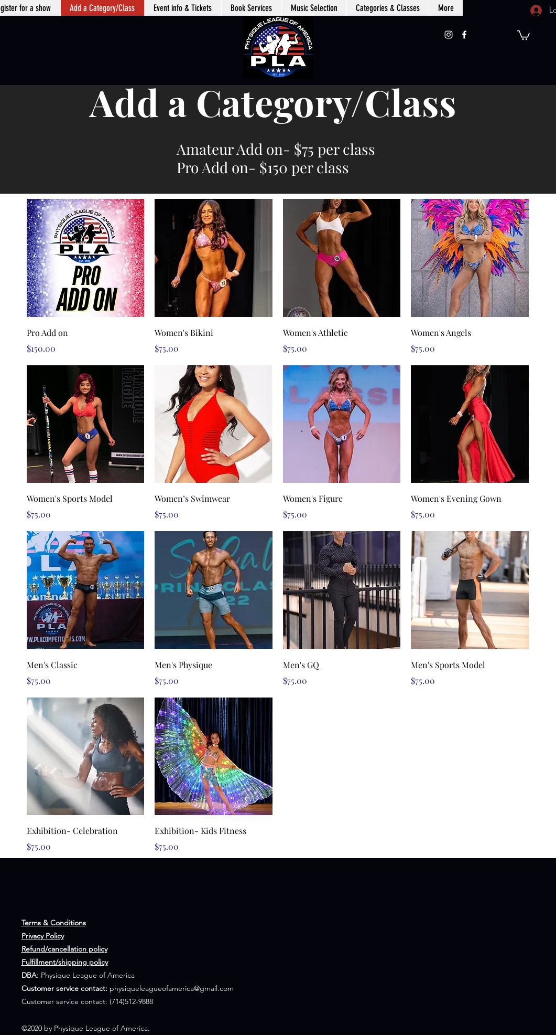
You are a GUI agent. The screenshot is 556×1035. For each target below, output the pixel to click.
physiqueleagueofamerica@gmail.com (172, 988)
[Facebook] (464, 34)
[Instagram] (448, 34)
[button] (523, 34)
